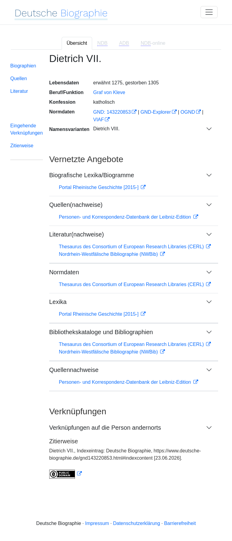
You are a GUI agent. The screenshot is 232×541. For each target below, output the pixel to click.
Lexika (58, 301)
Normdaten (64, 272)
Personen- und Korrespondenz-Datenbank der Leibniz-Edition (125, 217)
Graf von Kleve (109, 92)
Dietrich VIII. (106, 128)
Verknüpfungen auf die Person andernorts (105, 427)
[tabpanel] (116, 270)
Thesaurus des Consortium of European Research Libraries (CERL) (132, 246)
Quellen (18, 78)
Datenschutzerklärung (136, 523)
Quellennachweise (73, 370)
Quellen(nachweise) (76, 204)
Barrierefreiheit (180, 523)
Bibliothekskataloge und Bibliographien (101, 332)
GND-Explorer (155, 112)
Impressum (97, 523)
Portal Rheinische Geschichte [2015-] (99, 187)
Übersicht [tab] (77, 43)
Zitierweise (21, 145)
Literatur (19, 91)
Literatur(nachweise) (76, 234)
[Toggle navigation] (209, 12)
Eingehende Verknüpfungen (26, 129)
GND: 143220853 (112, 112)
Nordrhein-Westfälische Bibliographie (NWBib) (109, 254)
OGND (188, 112)
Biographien (23, 65)
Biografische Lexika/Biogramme (91, 175)
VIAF (98, 119)
